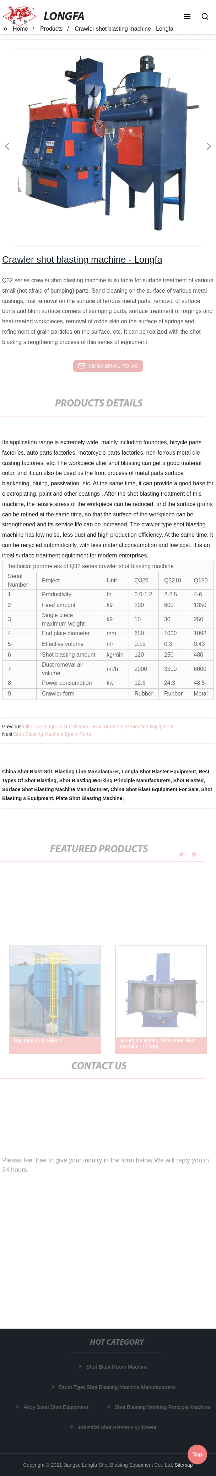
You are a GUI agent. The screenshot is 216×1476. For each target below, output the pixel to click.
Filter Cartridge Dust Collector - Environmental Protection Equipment (98, 726)
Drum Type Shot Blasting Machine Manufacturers (118, 1387)
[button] (187, 17)
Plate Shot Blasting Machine (89, 798)
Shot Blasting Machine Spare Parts (52, 734)
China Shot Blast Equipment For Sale (154, 789)
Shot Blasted (188, 780)
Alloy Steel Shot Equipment (57, 1407)
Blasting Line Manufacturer (87, 771)
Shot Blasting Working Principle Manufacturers (115, 780)
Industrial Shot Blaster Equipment (118, 1427)
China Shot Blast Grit (27, 771)
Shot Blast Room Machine (118, 1367)
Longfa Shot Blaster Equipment (159, 771)
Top (197, 1454)
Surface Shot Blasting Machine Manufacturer (55, 789)
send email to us (108, 365)
